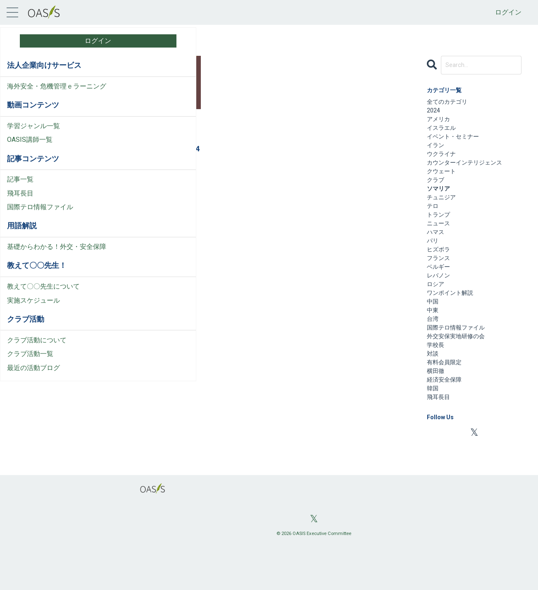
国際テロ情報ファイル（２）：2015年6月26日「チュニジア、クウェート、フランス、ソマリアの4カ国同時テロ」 (153, 139)
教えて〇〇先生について (43, 306)
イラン (437, 153)
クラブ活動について (37, 360)
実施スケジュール (33, 320)
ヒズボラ (440, 272)
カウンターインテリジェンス (470, 173)
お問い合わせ (27, 441)
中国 (433, 332)
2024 (434, 113)
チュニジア (171, 170)
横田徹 (437, 411)
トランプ (440, 232)
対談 (433, 391)
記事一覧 (20, 189)
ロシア (437, 312)
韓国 (433, 431)
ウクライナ (443, 163)
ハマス (437, 252)
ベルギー (440, 292)
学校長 (437, 381)
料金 (13, 427)
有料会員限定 (447, 401)
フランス (132, 182)
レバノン (440, 302)
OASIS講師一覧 (29, 149)
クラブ (437, 193)
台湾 (433, 352)
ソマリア (145, 170)
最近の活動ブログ (33, 388)
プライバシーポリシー (40, 497)
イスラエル (443, 133)
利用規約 (20, 483)
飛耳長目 (20, 203)
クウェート (119, 170)
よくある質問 (27, 455)
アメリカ (440, 123)
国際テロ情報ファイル (40, 217)
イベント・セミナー (456, 143)
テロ (113, 182)
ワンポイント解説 (453, 322)
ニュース (440, 242)
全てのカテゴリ (450, 103)
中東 (433, 342)
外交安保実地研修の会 (460, 371)
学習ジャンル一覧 (33, 135)
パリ (433, 262)
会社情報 (20, 469)
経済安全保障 (447, 421)
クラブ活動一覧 (30, 373)
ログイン (508, 12)
